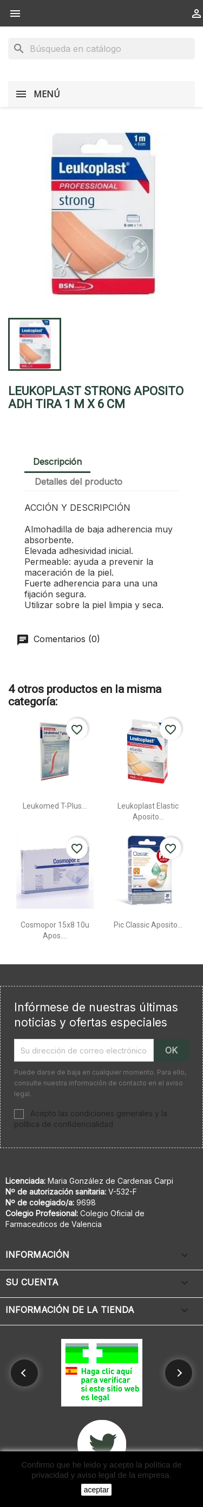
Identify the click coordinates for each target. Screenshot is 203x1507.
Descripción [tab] (57, 461)
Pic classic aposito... (148, 925)
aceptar (96, 1489)
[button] (24, 1372)
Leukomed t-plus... (55, 806)
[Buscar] (101, 48)
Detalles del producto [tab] (78, 481)
